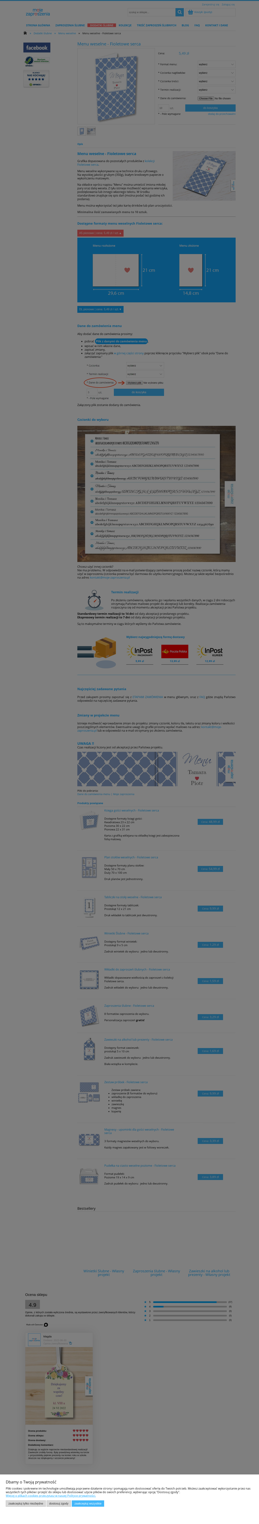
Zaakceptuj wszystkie (87, 1503)
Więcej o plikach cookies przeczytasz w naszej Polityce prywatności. (51, 1496)
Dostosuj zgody (58, 1503)
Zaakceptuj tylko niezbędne (25, 1503)
